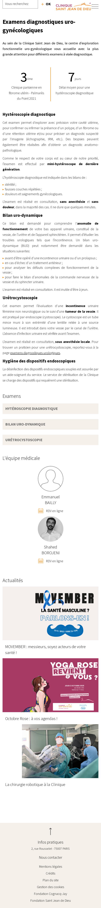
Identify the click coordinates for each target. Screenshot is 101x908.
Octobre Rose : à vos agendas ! (31, 718)
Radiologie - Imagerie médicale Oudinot (95, 808)
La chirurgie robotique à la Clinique (35, 784)
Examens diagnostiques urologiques (6, 808)
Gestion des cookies (50, 887)
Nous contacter (50, 857)
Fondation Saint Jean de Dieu (50, 900)
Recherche (46, 4)
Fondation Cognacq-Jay (50, 894)
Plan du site (51, 880)
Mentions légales (50, 866)
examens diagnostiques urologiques (35, 353)
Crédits (50, 873)
